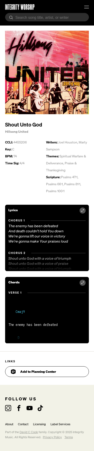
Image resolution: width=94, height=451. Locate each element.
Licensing (39, 424)
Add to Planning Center (33, 371)
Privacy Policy (52, 437)
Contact (23, 424)
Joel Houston (67, 142)
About (9, 424)
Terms (68, 437)
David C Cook (29, 432)
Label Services (60, 424)
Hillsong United (16, 131)
